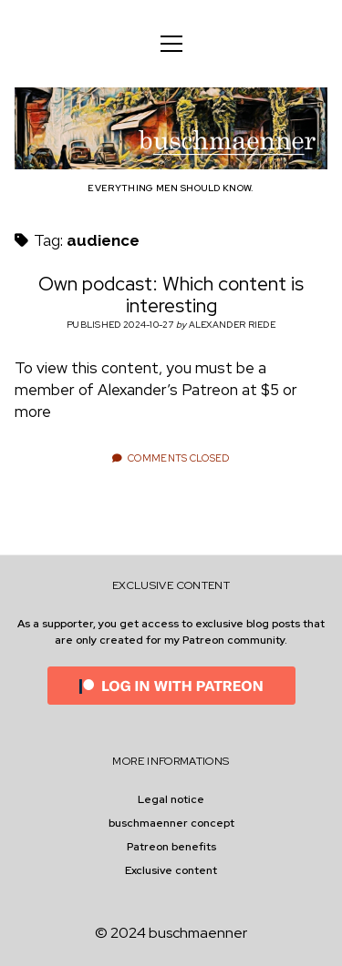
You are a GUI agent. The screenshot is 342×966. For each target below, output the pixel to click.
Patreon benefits (171, 846)
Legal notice (171, 799)
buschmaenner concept (171, 823)
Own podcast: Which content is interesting (171, 294)
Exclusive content (171, 870)
